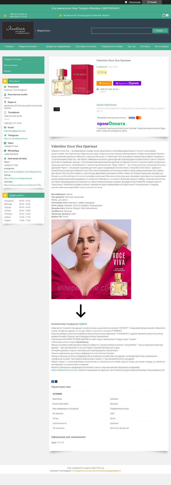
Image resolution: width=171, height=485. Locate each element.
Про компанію (10, 65)
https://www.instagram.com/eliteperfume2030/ (23, 172)
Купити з (129, 83)
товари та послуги (12, 59)
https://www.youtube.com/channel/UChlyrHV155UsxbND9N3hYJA (23, 185)
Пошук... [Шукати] (160, 30)
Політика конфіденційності (109, 471)
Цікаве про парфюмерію (58, 46)
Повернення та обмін (112, 46)
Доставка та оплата (86, 46)
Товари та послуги (27, 46)
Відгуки (7, 71)
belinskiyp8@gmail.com (15, 131)
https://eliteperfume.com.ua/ (64, 370)
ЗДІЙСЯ (83, 324)
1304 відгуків (134, 2)
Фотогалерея (162, 46)
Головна (9, 46)
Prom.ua (100, 468)
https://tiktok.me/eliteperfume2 (18, 178)
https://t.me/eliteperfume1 (16, 138)
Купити (106, 83)
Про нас (132, 46)
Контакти (145, 46)
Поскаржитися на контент (84, 471)
